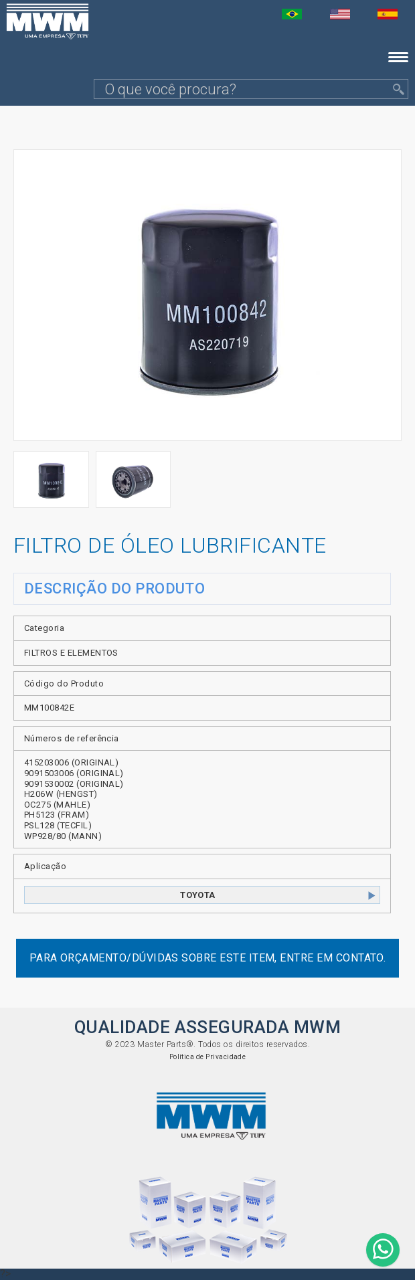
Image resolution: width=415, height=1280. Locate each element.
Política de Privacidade (207, 1057)
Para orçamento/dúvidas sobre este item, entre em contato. (207, 957)
